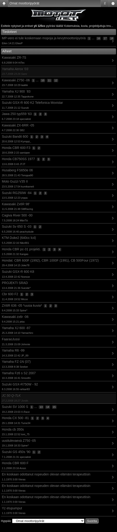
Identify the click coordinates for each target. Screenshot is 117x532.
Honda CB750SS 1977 (18, 159)
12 (56, 80)
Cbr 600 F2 (10, 294)
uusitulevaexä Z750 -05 (19, 440)
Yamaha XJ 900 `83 (16, 91)
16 (98, 38)
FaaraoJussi (11, 339)
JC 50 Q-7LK (11, 395)
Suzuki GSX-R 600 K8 (18, 271)
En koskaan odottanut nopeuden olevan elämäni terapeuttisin (46, 474)
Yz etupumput (12, 508)
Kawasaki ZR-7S (14, 57)
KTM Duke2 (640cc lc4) (19, 238)
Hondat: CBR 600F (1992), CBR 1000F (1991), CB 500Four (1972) (50, 260)
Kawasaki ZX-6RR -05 (18, 125)
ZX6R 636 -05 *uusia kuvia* (22, 305)
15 (54, 407)
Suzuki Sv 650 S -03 (16, 226)
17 (105, 38)
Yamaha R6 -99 (13, 350)
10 (42, 80)
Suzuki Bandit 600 (15, 136)
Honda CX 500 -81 (15, 418)
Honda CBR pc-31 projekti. (21, 249)
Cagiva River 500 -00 (17, 215)
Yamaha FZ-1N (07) (16, 361)
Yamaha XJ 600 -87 (16, 328)
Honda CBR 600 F (15, 463)
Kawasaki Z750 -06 (16, 80)
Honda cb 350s (13, 429)
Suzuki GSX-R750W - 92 (20, 384)
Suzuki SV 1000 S (15, 407)
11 (49, 80)
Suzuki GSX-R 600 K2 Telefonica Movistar (32, 102)
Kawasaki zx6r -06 (15, 317)
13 (41, 407)
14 (47, 407)
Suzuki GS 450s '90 (16, 452)
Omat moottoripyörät (24, 3)
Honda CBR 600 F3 (16, 148)
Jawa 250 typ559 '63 (17, 114)
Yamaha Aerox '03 (15, 69)
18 (111, 38)
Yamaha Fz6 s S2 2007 (19, 373)
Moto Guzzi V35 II (15, 181)
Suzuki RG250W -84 (17, 193)
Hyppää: (6, 521)
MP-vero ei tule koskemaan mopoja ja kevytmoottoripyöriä (44, 38)
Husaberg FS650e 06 (17, 170)
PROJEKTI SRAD (15, 283)
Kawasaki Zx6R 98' (16, 204)
